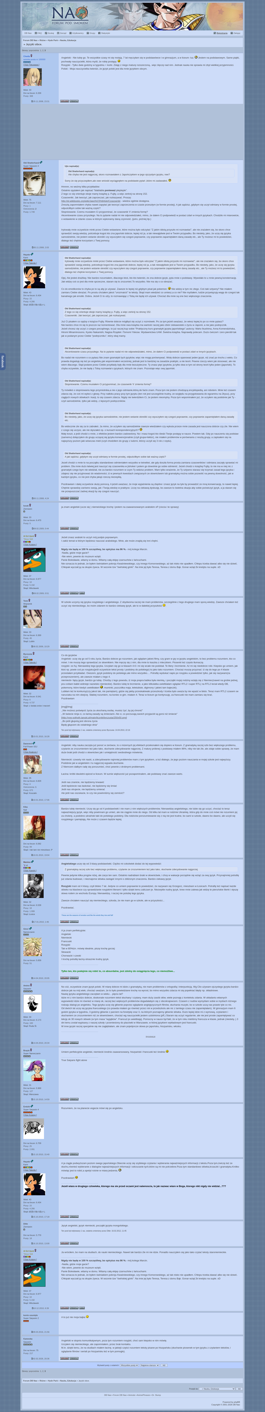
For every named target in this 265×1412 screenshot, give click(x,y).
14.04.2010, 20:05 (40, 978)
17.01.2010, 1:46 (40, 922)
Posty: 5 (27, 523)
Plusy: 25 (27, 1146)
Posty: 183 (28, 1023)
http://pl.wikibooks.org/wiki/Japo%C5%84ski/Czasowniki (91, 201)
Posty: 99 (27, 847)
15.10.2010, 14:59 (40, 1099)
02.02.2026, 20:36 (40, 1359)
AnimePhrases (143, 1395)
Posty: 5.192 (29, 585)
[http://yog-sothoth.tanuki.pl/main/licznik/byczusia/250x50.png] (94, 717)
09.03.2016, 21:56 (40, 1332)
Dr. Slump (156, 1395)
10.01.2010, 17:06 (40, 800)
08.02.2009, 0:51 (40, 593)
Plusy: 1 (27, 206)
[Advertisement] (132, 131)
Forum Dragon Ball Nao (132, 16)
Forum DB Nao (30, 1381)
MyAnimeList (150, 1036)
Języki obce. (34, 44)
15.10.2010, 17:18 (40, 1217)
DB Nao (107, 1395)
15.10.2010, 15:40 (40, 1154)
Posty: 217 (28, 1353)
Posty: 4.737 (29, 702)
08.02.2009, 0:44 (40, 528)
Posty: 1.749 (29, 212)
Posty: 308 (28, 96)
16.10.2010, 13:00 (40, 1243)
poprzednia (34, 50)
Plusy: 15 (27, 298)
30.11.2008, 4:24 (40, 498)
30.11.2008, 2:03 (40, 247)
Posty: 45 (27, 638)
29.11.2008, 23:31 (40, 101)
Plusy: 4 (27, 784)
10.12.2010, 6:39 (40, 1308)
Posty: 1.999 (29, 911)
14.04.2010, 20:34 (40, 1043)
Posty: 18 (27, 1238)
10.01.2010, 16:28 (40, 736)
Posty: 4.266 (29, 301)
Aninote (131, 1395)
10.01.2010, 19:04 (40, 855)
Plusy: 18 (27, 908)
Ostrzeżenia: (29, 209)
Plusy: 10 (27, 582)
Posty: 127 (28, 1091)
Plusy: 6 (27, 700)
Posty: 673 (28, 790)
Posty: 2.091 (29, 1149)
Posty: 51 (27, 963)
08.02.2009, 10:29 (40, 646)
